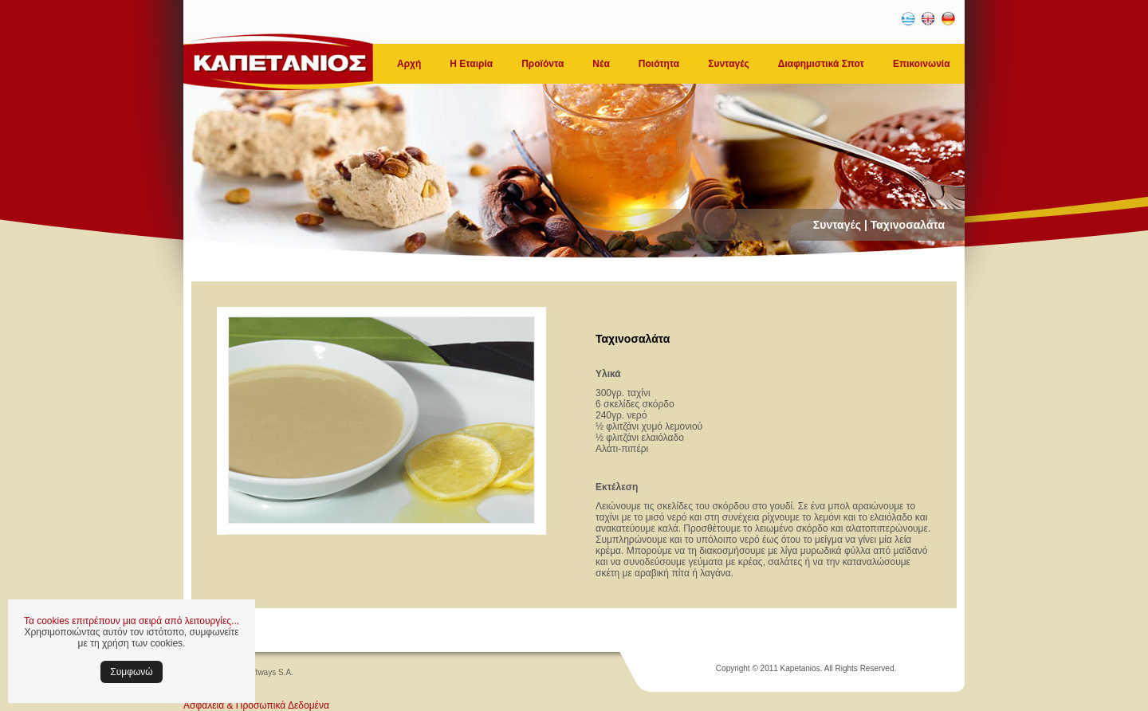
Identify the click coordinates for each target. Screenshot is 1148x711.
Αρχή (409, 63)
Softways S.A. (268, 672)
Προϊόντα (542, 63)
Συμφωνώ (131, 672)
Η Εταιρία (471, 63)
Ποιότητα (659, 63)
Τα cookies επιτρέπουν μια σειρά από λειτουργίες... (131, 621)
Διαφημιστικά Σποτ (821, 63)
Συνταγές (728, 63)
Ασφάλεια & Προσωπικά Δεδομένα (256, 705)
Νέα (600, 63)
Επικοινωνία (921, 63)
